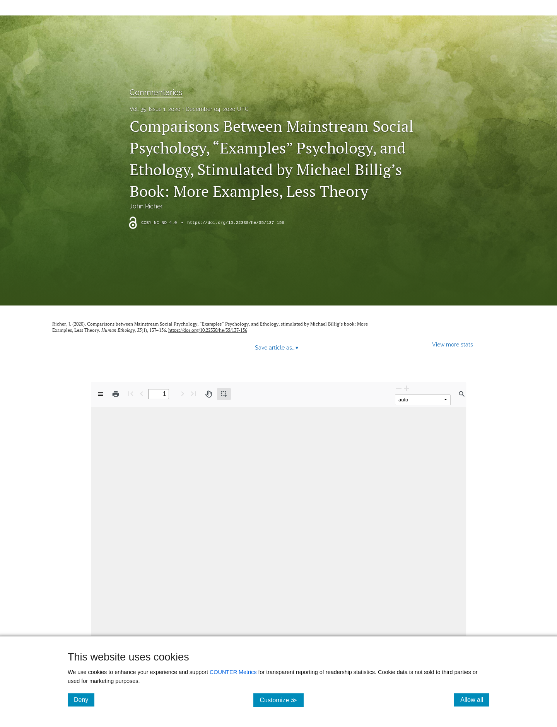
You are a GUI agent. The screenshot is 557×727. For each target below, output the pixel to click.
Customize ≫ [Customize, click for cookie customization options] (281, 699)
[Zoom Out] (398, 388)
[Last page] (193, 393)
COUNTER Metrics (233, 672)
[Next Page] (182, 393)
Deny (84, 699)
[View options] (100, 394)
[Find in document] (462, 394)
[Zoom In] (406, 388)
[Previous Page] (141, 393)
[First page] (130, 393)
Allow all (474, 699)
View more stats (452, 344)
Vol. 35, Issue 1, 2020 (155, 109)
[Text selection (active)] (224, 394)
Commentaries (156, 92)
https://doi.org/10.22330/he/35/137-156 (235, 222)
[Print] (116, 394)
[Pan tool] (208, 394)
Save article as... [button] (276, 348)
